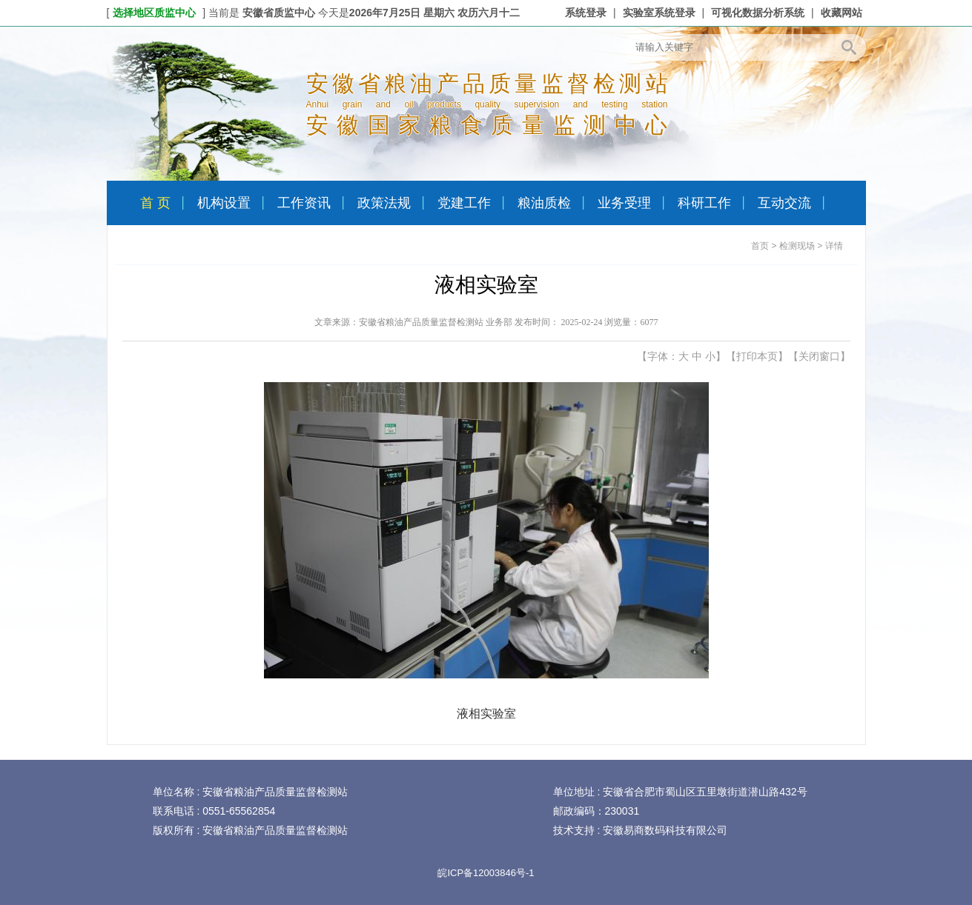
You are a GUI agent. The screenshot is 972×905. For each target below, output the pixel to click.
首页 (760, 246)
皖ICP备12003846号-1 (485, 872)
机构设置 (224, 203)
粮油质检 (544, 203)
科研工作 (704, 203)
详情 (834, 246)
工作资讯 (304, 203)
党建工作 (464, 203)
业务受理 (624, 203)
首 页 (155, 203)
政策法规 (384, 203)
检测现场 (797, 246)
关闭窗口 (819, 356)
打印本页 (757, 356)
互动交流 (784, 203)
